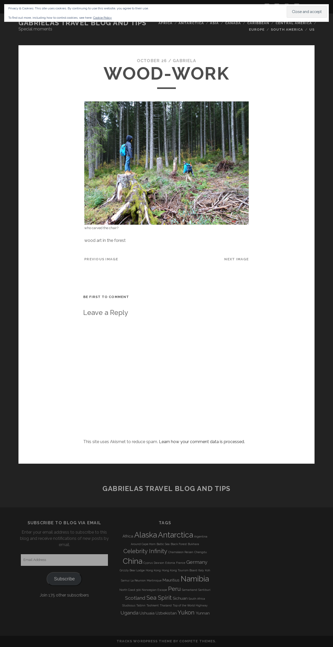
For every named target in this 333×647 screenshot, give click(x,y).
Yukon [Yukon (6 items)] (186, 612)
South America (287, 29)
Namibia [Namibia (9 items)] (195, 578)
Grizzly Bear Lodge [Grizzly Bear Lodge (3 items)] (132, 570)
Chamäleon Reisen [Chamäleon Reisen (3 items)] (180, 552)
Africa (165, 23)
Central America (294, 23)
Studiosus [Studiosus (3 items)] (128, 605)
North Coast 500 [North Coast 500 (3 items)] (130, 589)
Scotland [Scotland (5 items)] (135, 598)
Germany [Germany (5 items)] (196, 562)
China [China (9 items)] (132, 561)
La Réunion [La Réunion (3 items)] (138, 580)
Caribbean (258, 23)
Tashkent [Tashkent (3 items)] (152, 605)
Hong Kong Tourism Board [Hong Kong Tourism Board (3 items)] (179, 570)
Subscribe (64, 578)
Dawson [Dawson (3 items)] (159, 562)
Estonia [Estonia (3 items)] (170, 562)
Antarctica (191, 23)
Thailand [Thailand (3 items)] (166, 605)
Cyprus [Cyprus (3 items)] (148, 562)
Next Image (236, 259)
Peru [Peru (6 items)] (174, 588)
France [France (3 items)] (180, 562)
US (312, 29)
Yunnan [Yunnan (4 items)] (203, 613)
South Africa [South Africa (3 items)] (197, 598)
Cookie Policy (102, 18)
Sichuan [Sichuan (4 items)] (180, 598)
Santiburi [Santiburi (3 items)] (204, 589)
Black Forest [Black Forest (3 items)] (179, 544)
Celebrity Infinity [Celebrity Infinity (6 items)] (145, 551)
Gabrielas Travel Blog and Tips (82, 23)
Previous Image (101, 259)
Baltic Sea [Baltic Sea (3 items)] (163, 544)
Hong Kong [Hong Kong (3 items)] (153, 570)
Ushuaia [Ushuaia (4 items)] (147, 613)
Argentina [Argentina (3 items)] (200, 536)
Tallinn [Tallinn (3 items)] (140, 605)
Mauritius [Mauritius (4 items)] (171, 580)
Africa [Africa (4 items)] (128, 536)
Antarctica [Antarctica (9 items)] (175, 534)
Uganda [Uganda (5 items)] (129, 613)
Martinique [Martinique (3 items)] (154, 580)
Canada (233, 23)
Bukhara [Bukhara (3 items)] (193, 544)
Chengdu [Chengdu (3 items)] (200, 552)
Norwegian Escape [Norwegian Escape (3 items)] (154, 589)
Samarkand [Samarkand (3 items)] (189, 589)
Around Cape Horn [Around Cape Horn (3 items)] (143, 544)
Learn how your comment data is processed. (202, 441)
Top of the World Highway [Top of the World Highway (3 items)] (190, 605)
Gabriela (184, 60)
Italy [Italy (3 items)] (201, 570)
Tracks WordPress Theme (144, 641)
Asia (214, 23)
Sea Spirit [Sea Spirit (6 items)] (159, 597)
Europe (257, 29)
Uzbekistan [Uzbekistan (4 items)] (166, 613)
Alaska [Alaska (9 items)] (145, 534)
